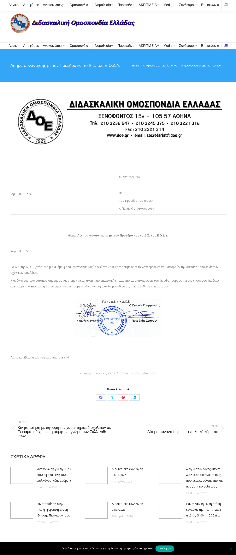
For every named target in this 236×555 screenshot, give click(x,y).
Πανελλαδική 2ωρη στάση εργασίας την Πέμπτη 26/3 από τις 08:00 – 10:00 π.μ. (203, 509)
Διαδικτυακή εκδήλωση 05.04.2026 (127, 472)
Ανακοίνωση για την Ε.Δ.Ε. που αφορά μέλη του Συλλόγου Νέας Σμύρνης (54, 475)
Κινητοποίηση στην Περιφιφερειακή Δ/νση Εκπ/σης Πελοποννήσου (53, 509)
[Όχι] (231, 549)
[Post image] (21, 475)
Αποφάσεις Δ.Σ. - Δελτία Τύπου (112, 373)
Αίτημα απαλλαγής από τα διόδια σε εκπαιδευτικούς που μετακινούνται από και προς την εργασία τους (204, 477)
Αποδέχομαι (165, 548)
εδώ (67, 357)
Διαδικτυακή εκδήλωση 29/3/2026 (127, 507)
